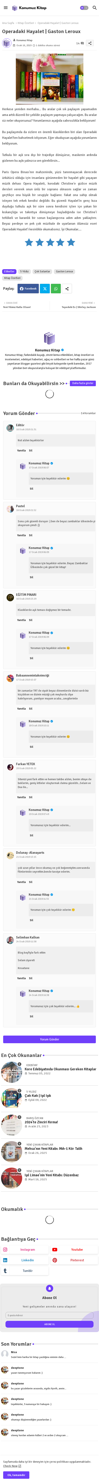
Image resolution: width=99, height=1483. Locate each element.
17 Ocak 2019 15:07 (26, 679)
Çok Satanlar (42, 271)
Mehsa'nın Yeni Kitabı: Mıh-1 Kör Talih (53, 1149)
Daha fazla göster (82, 383)
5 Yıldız (24, 271)
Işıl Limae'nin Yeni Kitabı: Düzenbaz (52, 1175)
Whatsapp (56, 288)
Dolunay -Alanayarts (30, 853)
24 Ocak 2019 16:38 (39, 995)
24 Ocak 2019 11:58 (26, 941)
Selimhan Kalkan (27, 937)
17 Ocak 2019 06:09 (39, 552)
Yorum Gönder (49, 1039)
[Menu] (5, 8)
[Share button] (67, 288)
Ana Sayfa (8, 23)
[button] (84, 8)
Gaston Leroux (64, 271)
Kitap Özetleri (26, 23)
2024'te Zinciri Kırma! (41, 1122)
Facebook (31, 288)
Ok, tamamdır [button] (16, 1475)
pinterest (77, 1260)
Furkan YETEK (25, 764)
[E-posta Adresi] (49, 1315)
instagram (27, 1250)
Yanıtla (21, 450)
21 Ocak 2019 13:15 (26, 857)
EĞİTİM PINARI (26, 595)
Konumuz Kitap (47, 350)
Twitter (45, 288)
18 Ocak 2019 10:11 (39, 725)
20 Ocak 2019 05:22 (26, 768)
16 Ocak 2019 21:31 (26, 429)
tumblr (28, 1271)
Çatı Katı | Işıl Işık (38, 1096)
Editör (20, 425)
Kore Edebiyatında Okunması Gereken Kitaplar (60, 1069)
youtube (77, 1250)
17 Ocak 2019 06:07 (39, 467)
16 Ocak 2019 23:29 (26, 598)
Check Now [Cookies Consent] (10, 1466)
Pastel (20, 506)
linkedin (28, 1260)
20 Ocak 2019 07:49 (39, 814)
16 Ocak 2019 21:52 (26, 510)
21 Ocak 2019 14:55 (39, 899)
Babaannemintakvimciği (32, 675)
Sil (30, 450)
